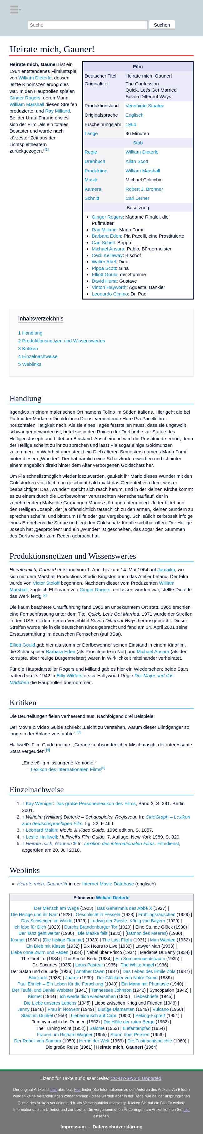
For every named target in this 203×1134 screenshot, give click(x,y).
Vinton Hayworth (109, 287)
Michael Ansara (108, 248)
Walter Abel (104, 261)
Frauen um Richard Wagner (65, 1034)
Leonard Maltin (41, 830)
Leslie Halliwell (41, 836)
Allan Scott (136, 161)
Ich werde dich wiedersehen (88, 996)
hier (53, 1089)
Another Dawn (90, 971)
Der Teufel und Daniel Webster (42, 990)
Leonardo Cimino (110, 293)
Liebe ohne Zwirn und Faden (40, 952)
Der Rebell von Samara (37, 1040)
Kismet (17, 939)
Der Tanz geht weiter (39, 933)
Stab (138, 142)
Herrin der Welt (94, 1040)
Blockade (38, 977)
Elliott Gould (104, 274)
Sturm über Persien (129, 1034)
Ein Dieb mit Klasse (45, 946)
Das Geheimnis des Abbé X (124, 908)
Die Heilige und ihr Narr (34, 914)
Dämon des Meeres (146, 933)
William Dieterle (141, 151)
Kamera (93, 189)
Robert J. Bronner (144, 189)
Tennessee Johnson (111, 990)
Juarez (72, 977)
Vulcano (161, 1009)
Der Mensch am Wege (56, 908)
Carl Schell (103, 242)
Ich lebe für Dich (29, 927)
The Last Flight (117, 939)
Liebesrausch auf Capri (94, 1015)
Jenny (24, 1009)
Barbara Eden (106, 236)
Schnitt (92, 198)
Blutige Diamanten (116, 1009)
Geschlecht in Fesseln (98, 914)
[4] (48, 750)
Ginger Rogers (107, 216)
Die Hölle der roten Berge (129, 1021)
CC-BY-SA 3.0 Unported (135, 1078)
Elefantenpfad (136, 1028)
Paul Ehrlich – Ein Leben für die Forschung (60, 983)
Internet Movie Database (108, 883)
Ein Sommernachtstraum (140, 958)
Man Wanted (162, 939)
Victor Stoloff (46, 583)
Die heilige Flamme (63, 939)
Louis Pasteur (89, 964)
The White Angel (137, 964)
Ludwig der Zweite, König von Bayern (127, 920)
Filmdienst (168, 843)
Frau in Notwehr (64, 1009)
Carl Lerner (137, 198)
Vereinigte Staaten (144, 105)
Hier (77, 1089)
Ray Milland (104, 229)
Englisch (134, 115)
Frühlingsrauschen (156, 914)
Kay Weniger (39, 803)
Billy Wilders (70, 675)
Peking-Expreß (150, 1015)
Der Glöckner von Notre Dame (127, 977)
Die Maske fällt (93, 933)
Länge (91, 133)
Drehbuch (95, 161)
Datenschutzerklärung (118, 1126)
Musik (91, 179)
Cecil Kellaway (107, 255)
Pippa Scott (104, 268)
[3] (79, 732)
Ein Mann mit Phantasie (145, 983)
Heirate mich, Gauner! (119, 1047)
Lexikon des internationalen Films (66, 769)
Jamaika (166, 569)
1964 (130, 124)
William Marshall (142, 170)
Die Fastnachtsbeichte (149, 1040)
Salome (97, 1028)
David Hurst (104, 281)
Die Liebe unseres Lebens (50, 1002)
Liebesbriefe (146, 996)
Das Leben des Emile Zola (149, 971)
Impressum (73, 1126)
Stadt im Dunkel (37, 1015)
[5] (103, 768)
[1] (47, 149)
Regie (91, 151)
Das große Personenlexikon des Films (95, 803)
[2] (45, 595)
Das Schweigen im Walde (46, 920)
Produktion (96, 170)
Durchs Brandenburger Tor (90, 927)
